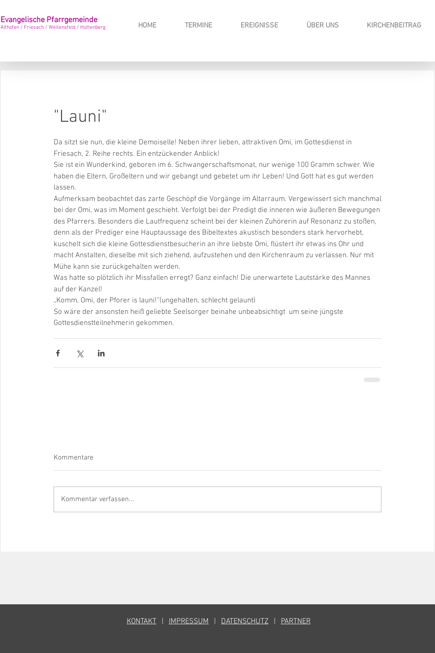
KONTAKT (141, 621)
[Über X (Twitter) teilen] (79, 353)
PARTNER (296, 621)
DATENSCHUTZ (244, 621)
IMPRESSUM (189, 621)
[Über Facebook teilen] (58, 353)
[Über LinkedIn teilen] (101, 353)
